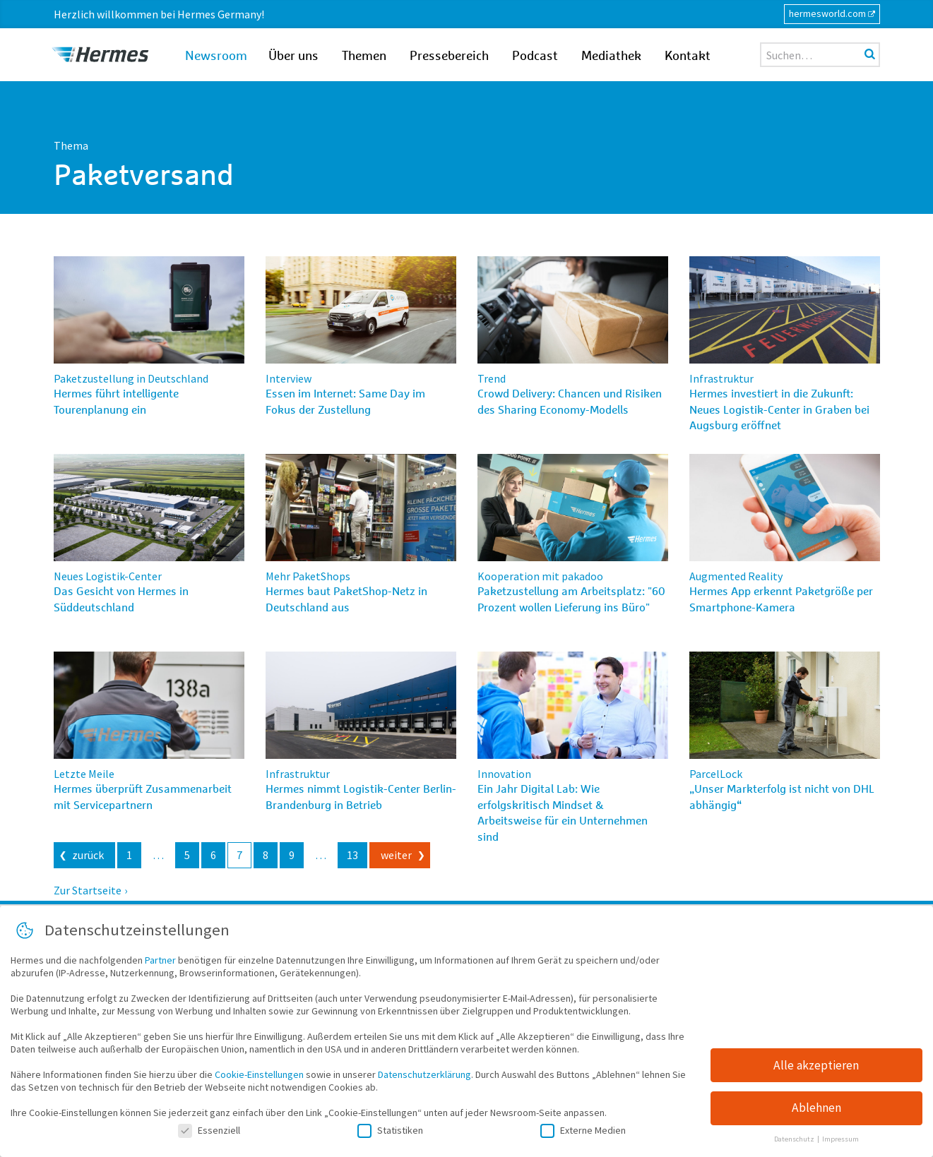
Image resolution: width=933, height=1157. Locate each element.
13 (352, 855)
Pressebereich (449, 56)
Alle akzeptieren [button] (816, 1068)
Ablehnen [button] (816, 1111)
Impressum (840, 1142)
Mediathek (611, 56)
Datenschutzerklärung (424, 1077)
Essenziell (209, 1133)
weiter (396, 855)
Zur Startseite (87, 890)
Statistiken (390, 1133)
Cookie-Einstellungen (259, 1077)
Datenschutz (795, 1142)
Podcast (535, 56)
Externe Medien (583, 1133)
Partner (160, 963)
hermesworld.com (827, 13)
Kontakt (688, 56)
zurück (88, 855)
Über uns (293, 56)
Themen (364, 56)
